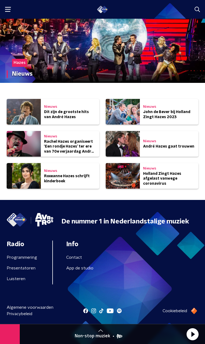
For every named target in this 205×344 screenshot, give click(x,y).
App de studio (79, 268)
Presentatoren (21, 268)
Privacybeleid (19, 314)
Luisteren (16, 279)
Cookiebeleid (175, 311)
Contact (74, 257)
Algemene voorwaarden (30, 307)
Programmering (22, 257)
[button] (192, 334)
